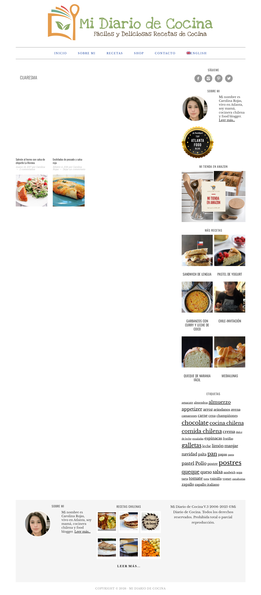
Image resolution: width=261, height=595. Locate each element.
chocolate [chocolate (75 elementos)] (195, 422)
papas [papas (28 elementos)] (222, 454)
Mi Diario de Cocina (130, 21)
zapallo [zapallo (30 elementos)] (188, 485)
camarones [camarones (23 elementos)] (189, 415)
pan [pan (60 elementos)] (212, 454)
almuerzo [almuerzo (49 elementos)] (220, 402)
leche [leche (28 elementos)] (206, 446)
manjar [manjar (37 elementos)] (231, 446)
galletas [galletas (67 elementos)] (191, 445)
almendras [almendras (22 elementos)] (201, 402)
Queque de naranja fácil (197, 377)
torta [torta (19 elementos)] (206, 479)
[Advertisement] (88, 124)
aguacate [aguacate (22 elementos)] (187, 402)
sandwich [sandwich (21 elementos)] (229, 472)
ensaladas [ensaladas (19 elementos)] (198, 438)
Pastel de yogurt (229, 274)
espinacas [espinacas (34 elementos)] (213, 438)
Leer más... (128, 566)
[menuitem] (196, 53)
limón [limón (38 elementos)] (218, 445)
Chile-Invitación (229, 320)
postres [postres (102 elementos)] (230, 463)
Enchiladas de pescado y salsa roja (67, 161)
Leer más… (227, 120)
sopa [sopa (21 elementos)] (239, 472)
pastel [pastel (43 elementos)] (188, 463)
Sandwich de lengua (197, 274)
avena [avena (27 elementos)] (235, 409)
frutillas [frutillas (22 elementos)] (228, 438)
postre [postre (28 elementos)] (212, 464)
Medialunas (230, 375)
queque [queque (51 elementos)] (191, 472)
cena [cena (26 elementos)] (212, 416)
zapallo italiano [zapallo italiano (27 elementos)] (207, 485)
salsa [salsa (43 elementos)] (218, 471)
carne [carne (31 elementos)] (203, 415)
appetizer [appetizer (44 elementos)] (192, 409)
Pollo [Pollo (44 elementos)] (201, 463)
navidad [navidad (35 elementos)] (189, 454)
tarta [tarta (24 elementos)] (185, 479)
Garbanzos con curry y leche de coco (197, 325)
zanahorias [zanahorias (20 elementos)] (238, 478)
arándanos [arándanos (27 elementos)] (222, 409)
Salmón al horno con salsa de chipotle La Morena (30, 161)
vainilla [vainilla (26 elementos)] (216, 479)
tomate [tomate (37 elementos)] (196, 478)
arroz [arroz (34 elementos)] (208, 409)
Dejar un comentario (74, 169)
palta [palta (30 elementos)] (202, 454)
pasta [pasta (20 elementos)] (231, 454)
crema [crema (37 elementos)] (229, 431)
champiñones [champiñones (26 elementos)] (227, 416)
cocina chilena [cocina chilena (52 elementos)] (227, 423)
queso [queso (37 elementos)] (206, 472)
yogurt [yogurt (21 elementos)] (226, 478)
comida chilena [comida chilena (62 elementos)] (202, 431)
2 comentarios (27, 169)
